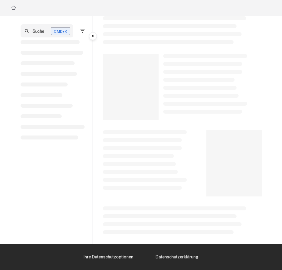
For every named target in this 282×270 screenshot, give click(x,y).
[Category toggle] (93, 36)
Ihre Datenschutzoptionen (108, 256)
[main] (182, 130)
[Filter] (83, 31)
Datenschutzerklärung (177, 256)
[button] (47, 30)
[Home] (13, 8)
